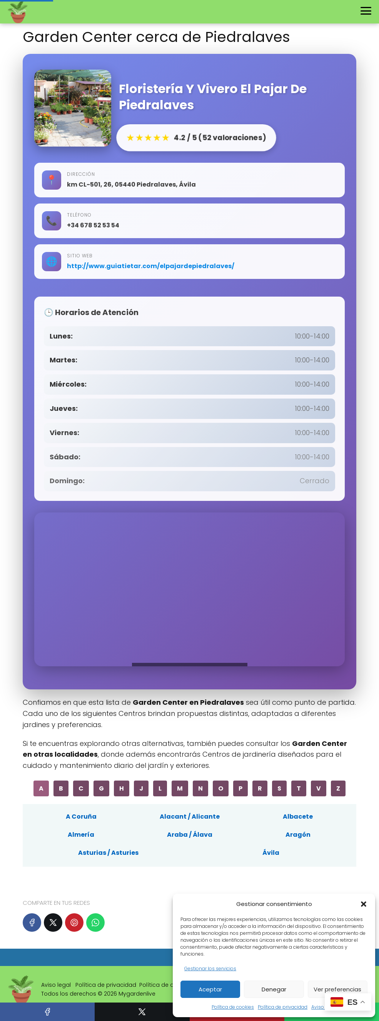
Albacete (298, 816)
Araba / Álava (189, 834)
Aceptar (210, 989)
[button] (363, 904)
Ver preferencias (337, 989)
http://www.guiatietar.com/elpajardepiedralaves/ (150, 266)
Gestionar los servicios (210, 968)
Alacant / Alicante (190, 816)
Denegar (274, 989)
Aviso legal (323, 1007)
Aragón (298, 834)
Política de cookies (233, 1007)
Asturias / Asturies (108, 852)
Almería (81, 834)
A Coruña (81, 816)
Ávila (270, 852)
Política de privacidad (282, 1007)
